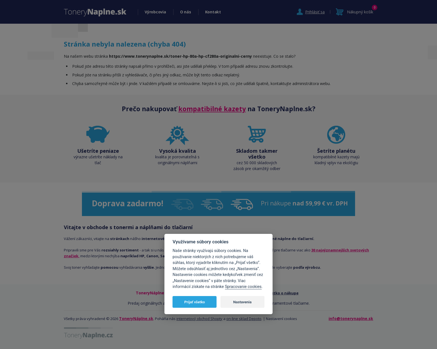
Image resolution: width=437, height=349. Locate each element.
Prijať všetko (194, 302)
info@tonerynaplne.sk (351, 318)
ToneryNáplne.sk (136, 318)
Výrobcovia (155, 11)
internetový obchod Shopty (199, 318)
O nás (185, 11)
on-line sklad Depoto (243, 318)
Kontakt (213, 11)
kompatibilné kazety (212, 108)
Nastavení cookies (281, 318)
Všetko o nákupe (282, 292)
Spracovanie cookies (243, 286)
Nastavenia (242, 302)
